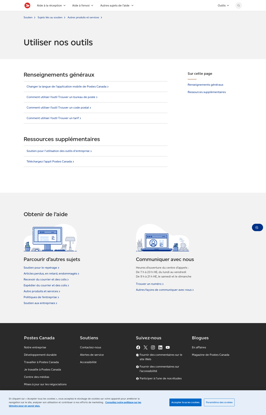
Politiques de (42, 297)
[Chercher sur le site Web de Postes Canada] (238, 13)
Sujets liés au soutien (50, 25)
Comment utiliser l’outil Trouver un (54, 126)
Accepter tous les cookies (185, 402)
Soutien (28, 25)
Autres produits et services (83, 25)
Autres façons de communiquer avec (165, 290)
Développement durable (40, 354)
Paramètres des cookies (219, 402)
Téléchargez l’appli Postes (51, 169)
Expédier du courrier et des (47, 285)
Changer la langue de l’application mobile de (68, 94)
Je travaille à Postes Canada (42, 369)
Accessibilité (88, 362)
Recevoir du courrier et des (46, 279)
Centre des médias (36, 377)
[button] (257, 227)
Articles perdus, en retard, (52, 273)
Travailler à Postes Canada (41, 362)
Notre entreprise (35, 347)
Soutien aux (41, 303)
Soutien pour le (42, 267)
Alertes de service (92, 354)
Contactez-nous (90, 347)
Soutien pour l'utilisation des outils (60, 159)
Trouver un (150, 284)
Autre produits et (42, 291)
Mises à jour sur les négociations (45, 384)
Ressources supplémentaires (207, 100)
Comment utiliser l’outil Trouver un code (59, 116)
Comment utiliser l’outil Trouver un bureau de (62, 105)
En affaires (199, 347)
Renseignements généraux (205, 93)
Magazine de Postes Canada (210, 354)
